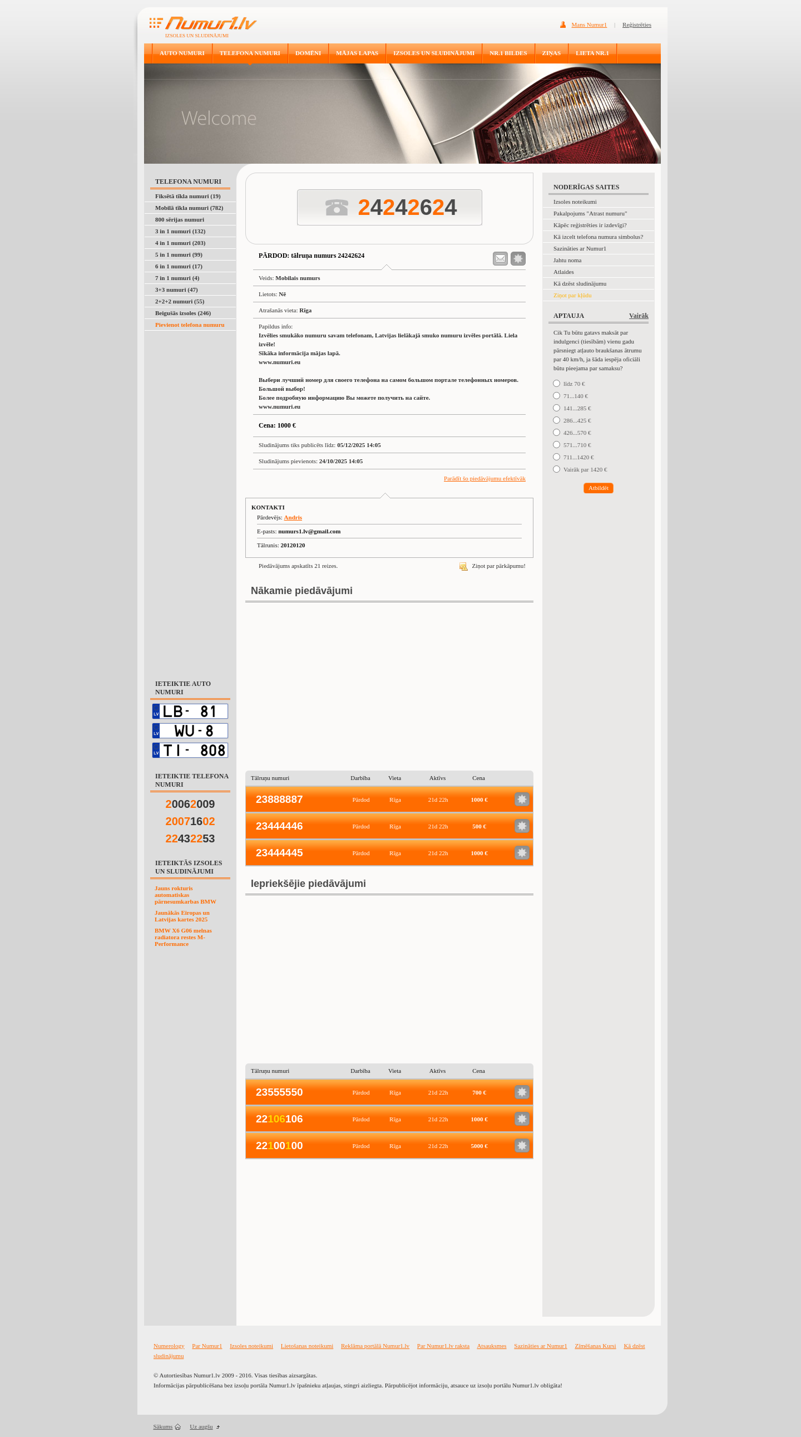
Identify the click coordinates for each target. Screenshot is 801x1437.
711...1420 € (578, 457)
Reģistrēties (636, 24)
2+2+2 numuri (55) (179, 301)
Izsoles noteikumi (575, 201)
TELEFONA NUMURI (250, 53)
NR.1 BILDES (508, 53)
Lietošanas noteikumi (307, 1345)
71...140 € (575, 396)
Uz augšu (201, 1426)
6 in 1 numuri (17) (178, 266)
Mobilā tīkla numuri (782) (189, 207)
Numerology (169, 1345)
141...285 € (577, 408)
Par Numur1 (207, 1345)
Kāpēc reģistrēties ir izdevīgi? (590, 225)
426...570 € (577, 432)
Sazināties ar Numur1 (579, 248)
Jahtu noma (567, 260)
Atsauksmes (491, 1345)
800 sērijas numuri (179, 219)
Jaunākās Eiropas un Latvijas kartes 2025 (182, 916)
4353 (190, 838)
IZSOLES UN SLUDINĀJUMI (433, 53)
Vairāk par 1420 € (585, 469)
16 (190, 821)
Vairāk (639, 316)
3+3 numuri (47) (176, 289)
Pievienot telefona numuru (190, 324)
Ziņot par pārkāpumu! (492, 565)
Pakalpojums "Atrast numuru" (590, 213)
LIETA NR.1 (592, 53)
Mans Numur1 (589, 24)
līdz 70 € (574, 383)
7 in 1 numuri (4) (177, 277)
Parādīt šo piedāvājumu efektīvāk (485, 478)
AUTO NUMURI (182, 53)
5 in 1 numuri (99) (178, 254)
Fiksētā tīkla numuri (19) (188, 196)
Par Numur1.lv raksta (443, 1345)
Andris (293, 517)
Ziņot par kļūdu (572, 295)
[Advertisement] (190, 499)
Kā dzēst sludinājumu (579, 283)
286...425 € (577, 420)
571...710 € (577, 445)
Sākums (163, 1426)
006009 (190, 804)
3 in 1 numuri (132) (180, 231)
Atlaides (563, 271)
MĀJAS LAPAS (357, 53)
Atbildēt (599, 487)
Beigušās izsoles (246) (183, 313)
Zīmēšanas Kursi (595, 1345)
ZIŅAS (551, 53)
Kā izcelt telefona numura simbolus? (598, 236)
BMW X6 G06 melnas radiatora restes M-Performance (183, 937)
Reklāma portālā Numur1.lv (375, 1345)
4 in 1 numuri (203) (180, 242)
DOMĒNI (308, 53)
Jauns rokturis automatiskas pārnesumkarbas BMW (185, 895)
